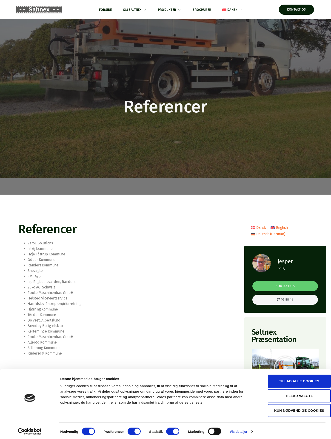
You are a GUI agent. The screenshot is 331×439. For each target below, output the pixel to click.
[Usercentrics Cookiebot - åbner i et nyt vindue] (30, 430)
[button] (285, 366)
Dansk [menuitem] (261, 227)
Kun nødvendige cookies (292, 409)
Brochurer (202, 9)
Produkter (170, 9)
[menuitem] (233, 9)
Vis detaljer (238, 430)
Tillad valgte (292, 394)
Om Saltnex (134, 9)
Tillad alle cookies (292, 379)
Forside (104, 9)
